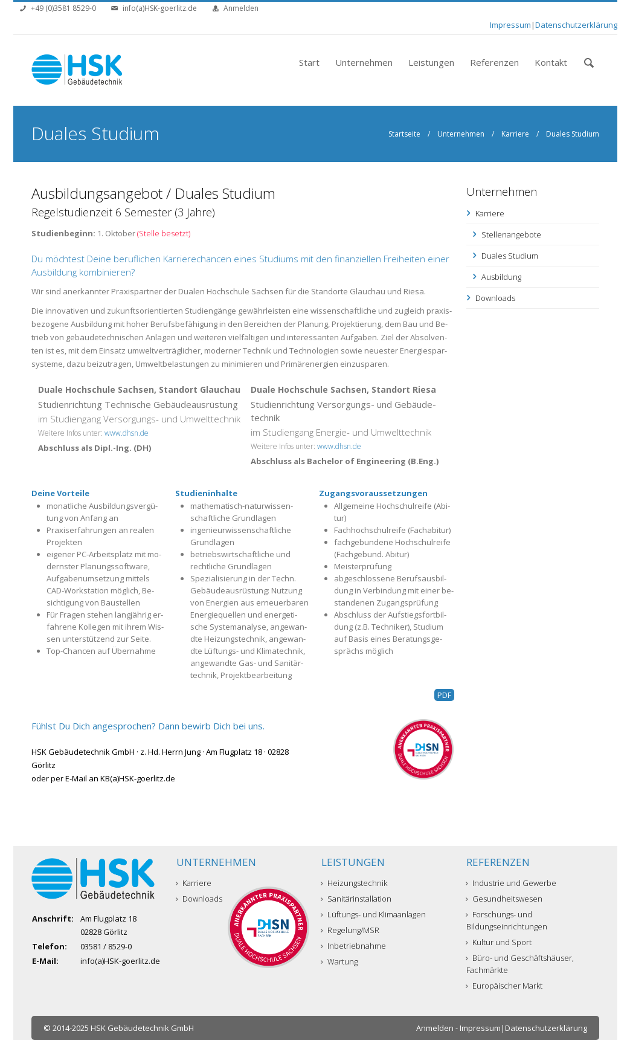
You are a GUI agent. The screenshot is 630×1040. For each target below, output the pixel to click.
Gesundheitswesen (504, 898)
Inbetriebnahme (353, 945)
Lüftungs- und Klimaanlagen (373, 914)
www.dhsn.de (126, 433)
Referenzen (494, 62)
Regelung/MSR (350, 930)
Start (309, 62)
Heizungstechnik (354, 882)
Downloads (495, 297)
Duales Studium (509, 255)
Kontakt (551, 62)
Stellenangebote (511, 234)
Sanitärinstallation (356, 898)
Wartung (339, 961)
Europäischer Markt (504, 985)
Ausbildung (501, 276)
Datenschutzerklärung (576, 24)
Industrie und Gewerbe (511, 882)
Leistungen (431, 62)
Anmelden (241, 8)
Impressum (510, 24)
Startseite (404, 134)
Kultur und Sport (499, 942)
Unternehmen (364, 62)
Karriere (515, 134)
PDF (444, 695)
